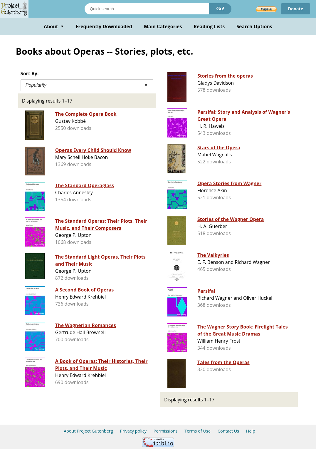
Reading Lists (209, 26)
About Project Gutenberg (88, 431)
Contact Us (228, 431)
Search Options (254, 26)
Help (250, 431)
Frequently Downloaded (104, 26)
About (54, 26)
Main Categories (163, 26)
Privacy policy (133, 431)
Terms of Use (197, 431)
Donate (295, 8)
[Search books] (147, 8)
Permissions (166, 431)
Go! (220, 8)
